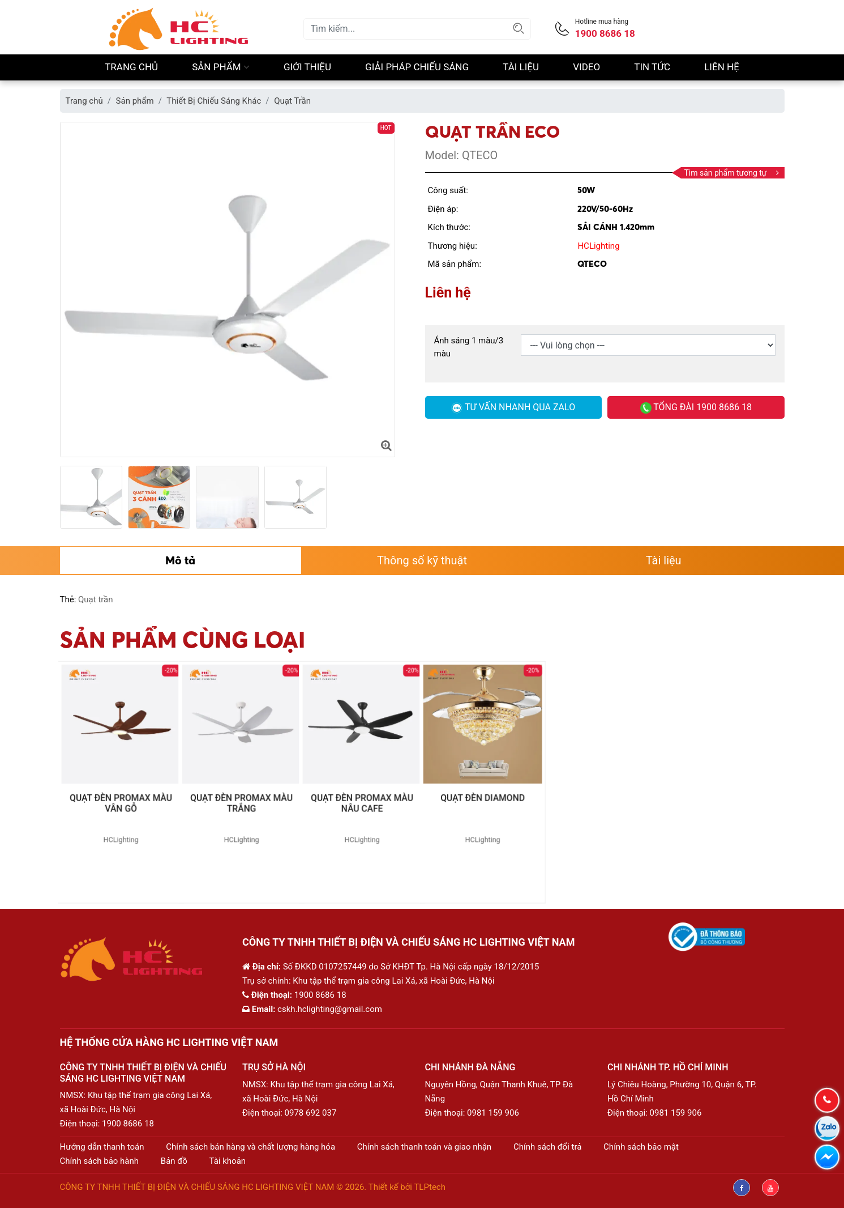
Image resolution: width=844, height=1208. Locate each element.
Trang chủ (131, 67)
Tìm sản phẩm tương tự (731, 172)
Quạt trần (95, 599)
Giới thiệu (307, 67)
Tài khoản (227, 1161)
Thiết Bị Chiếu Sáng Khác (213, 101)
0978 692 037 (311, 1113)
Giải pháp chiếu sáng (417, 67)
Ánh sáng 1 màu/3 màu (469, 347)
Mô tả (180, 560)
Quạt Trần (292, 101)
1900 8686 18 (128, 1123)
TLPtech (429, 1187)
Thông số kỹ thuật (422, 560)
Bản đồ (174, 1161)
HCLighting (598, 246)
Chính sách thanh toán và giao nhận (424, 1147)
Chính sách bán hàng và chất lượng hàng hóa (250, 1147)
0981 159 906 (493, 1113)
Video (586, 67)
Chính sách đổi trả (547, 1147)
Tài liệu (521, 67)
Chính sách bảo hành (99, 1161)
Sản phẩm (221, 67)
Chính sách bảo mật (641, 1147)
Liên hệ (721, 67)
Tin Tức (652, 67)
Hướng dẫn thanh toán (102, 1147)
